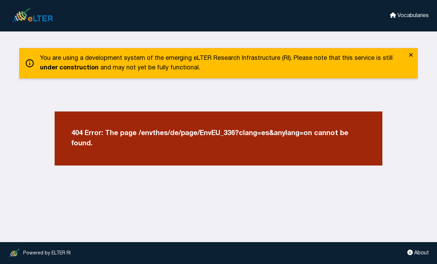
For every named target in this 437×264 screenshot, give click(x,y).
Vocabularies (409, 15)
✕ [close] (410, 55)
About (418, 252)
